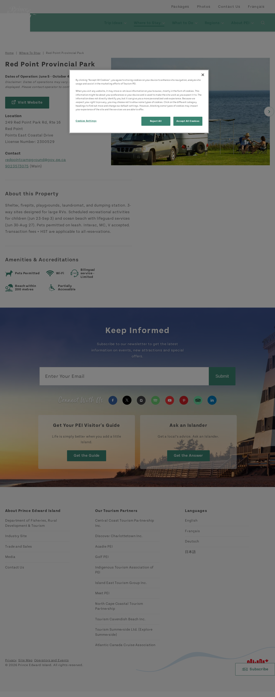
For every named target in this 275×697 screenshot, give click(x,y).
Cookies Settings (86, 120)
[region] (139, 101)
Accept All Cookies (187, 121)
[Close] (203, 75)
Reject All (156, 121)
